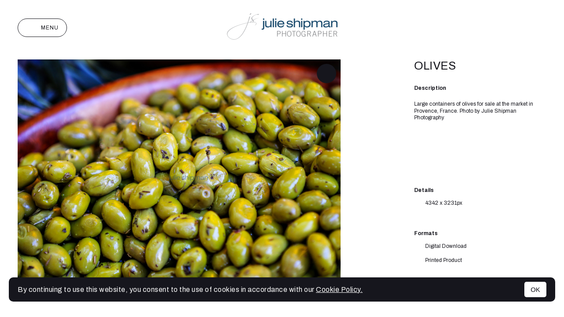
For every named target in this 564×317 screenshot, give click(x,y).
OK (535, 289)
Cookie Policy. (339, 289)
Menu (42, 27)
